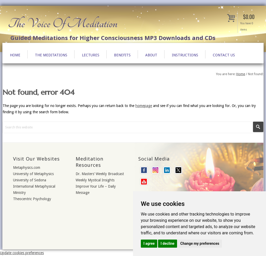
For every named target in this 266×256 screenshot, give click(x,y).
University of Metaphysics (33, 174)
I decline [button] (167, 243)
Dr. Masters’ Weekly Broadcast (100, 174)
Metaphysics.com (26, 167)
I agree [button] (149, 243)
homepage (143, 106)
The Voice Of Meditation (62, 23)
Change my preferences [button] (199, 243)
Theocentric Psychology (32, 199)
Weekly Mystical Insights (95, 180)
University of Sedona (29, 180)
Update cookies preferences (22, 253)
